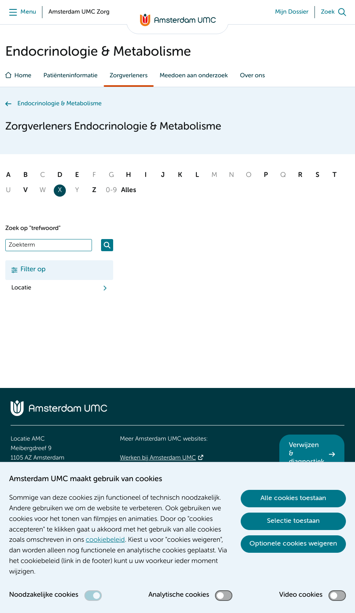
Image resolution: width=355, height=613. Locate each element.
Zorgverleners (129, 76)
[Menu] (20, 12)
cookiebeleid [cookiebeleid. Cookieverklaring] (105, 540)
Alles (129, 190)
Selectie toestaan (293, 521)
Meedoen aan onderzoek (194, 76)
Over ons (252, 76)
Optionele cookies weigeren (293, 543)
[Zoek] (335, 12)
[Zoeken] (107, 245)
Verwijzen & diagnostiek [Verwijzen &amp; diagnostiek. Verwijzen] (306, 453)
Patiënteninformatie (71, 76)
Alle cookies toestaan (293, 498)
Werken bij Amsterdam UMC (158, 458)
